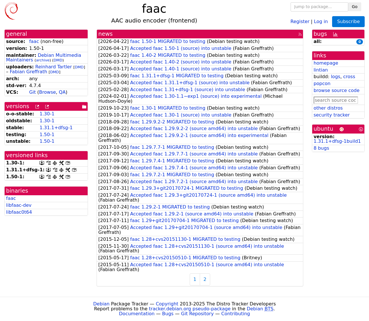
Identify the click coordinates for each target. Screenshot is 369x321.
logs (335, 76)
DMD (58, 60)
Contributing (235, 313)
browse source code (336, 90)
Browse (47, 92)
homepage (326, 63)
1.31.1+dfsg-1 (56, 127)
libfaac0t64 (19, 212)
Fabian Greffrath (28, 71)
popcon (322, 83)
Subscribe (348, 21)
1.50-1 (46, 134)
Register (300, 21)
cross (349, 76)
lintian (321, 70)
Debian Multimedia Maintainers (43, 57)
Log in (321, 21)
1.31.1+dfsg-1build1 (337, 141)
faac (34, 41)
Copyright (167, 304)
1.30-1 (46, 114)
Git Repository (197, 313)
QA (62, 92)
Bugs (168, 313)
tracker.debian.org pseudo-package (190, 308)
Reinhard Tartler (53, 67)
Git (32, 92)
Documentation (137, 313)
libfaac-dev (18, 205)
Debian (101, 304)
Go (354, 6)
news (105, 34)
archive (43, 60)
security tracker (332, 115)
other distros (328, 108)
